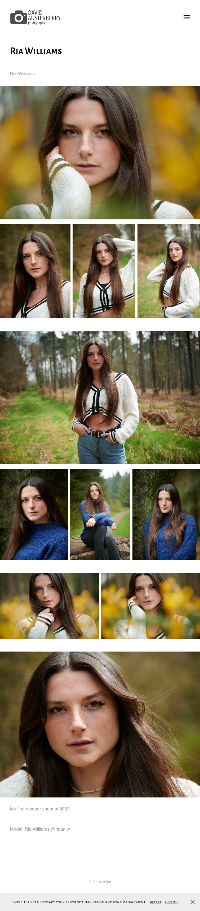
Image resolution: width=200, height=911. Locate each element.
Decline (171, 901)
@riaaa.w (60, 829)
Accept (155, 901)
